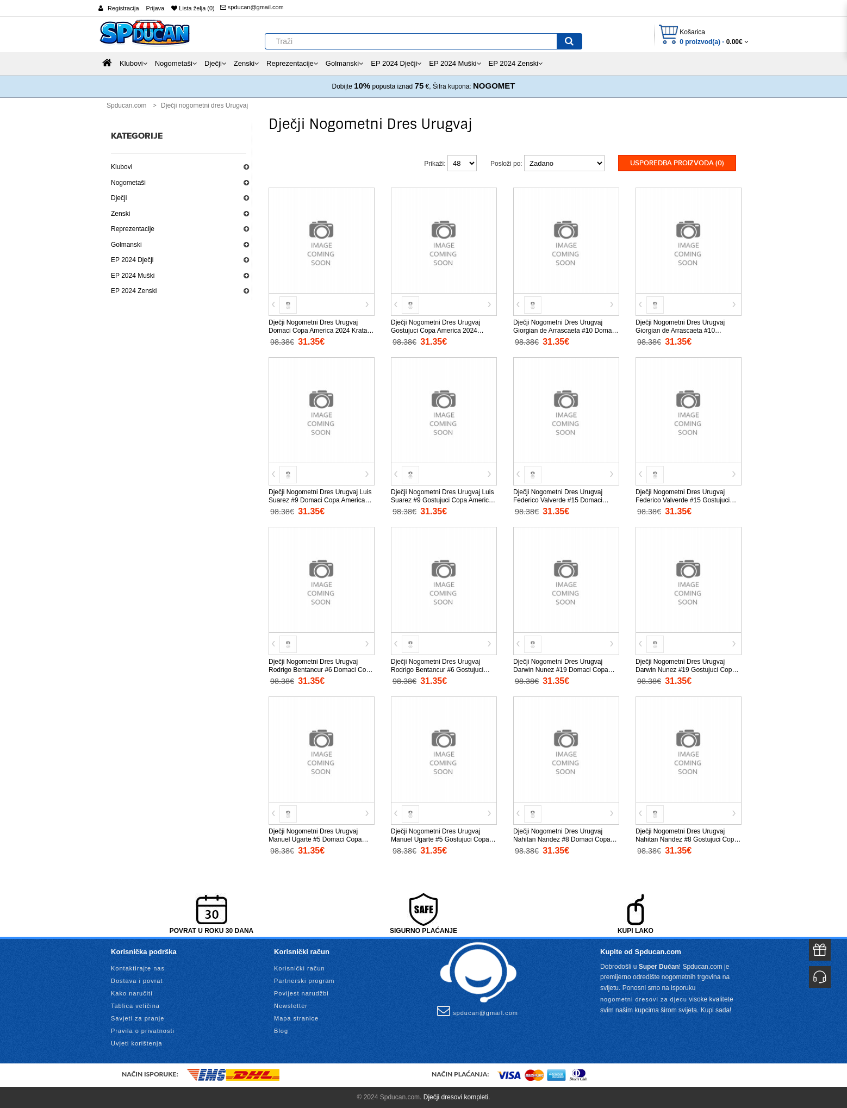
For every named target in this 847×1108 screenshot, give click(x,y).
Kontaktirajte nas (138, 968)
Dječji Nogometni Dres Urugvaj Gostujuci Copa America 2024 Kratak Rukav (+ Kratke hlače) (435, 331)
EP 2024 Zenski (134, 291)
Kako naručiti (132, 993)
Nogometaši (128, 182)
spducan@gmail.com (252, 7)
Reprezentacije (132, 229)
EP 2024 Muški (133, 275)
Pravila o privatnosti (143, 1031)
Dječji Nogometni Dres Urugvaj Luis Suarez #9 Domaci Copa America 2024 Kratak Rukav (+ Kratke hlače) (320, 500)
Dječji (119, 198)
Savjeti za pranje (137, 1018)
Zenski (120, 213)
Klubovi (121, 167)
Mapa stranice (296, 1018)
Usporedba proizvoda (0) (677, 163)
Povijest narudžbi (301, 993)
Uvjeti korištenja (137, 1043)
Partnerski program (304, 981)
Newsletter (291, 1006)
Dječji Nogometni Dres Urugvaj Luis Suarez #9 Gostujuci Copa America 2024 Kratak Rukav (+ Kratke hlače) (442, 500)
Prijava (155, 8)
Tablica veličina (135, 1006)
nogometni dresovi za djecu (643, 999)
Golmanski (126, 244)
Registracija (123, 8)
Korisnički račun (299, 968)
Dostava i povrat (137, 981)
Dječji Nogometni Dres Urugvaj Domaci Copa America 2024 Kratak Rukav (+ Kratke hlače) (319, 331)
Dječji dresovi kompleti (455, 1097)
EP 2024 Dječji (132, 260)
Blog (281, 1031)
